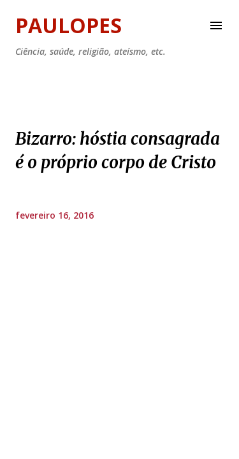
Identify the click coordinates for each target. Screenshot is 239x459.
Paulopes (68, 25)
